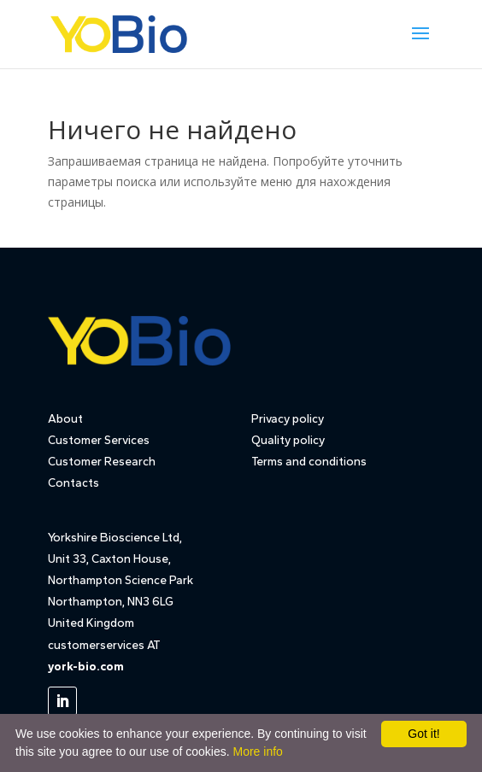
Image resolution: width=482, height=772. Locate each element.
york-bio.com (86, 666)
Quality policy (288, 440)
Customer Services (99, 440)
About (65, 419)
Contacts (73, 483)
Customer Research (102, 461)
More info (257, 751)
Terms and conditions (309, 461)
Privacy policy (287, 419)
